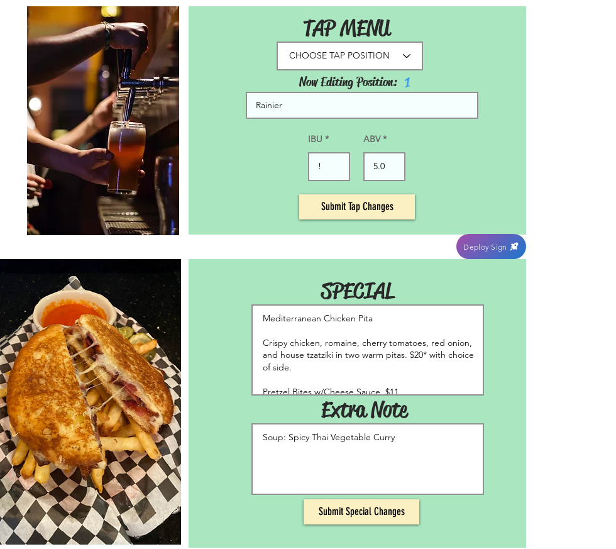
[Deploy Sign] (491, 246)
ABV (371, 139)
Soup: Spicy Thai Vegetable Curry (367, 459)
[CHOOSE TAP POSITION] (350, 56)
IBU (315, 139)
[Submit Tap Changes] (357, 206)
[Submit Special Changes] (361, 511)
